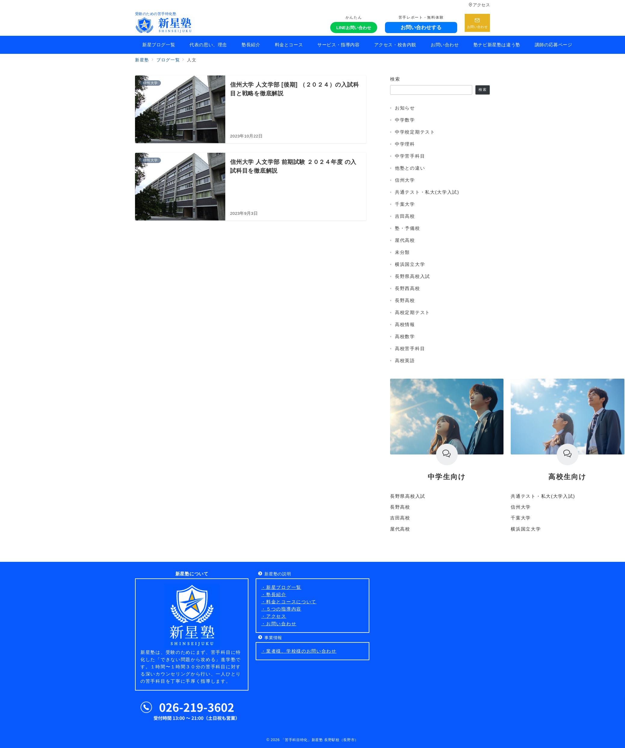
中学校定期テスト (415, 131)
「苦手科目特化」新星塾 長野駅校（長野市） (320, 740)
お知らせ (405, 107)
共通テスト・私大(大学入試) (427, 192)
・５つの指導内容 (281, 608)
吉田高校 (405, 216)
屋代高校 (405, 240)
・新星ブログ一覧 (281, 587)
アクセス (479, 5)
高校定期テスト (412, 312)
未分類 (402, 252)
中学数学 (405, 119)
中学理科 (405, 143)
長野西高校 (407, 288)
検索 (395, 79)
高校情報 (405, 324)
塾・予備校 (407, 228)
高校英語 (405, 360)
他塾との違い (410, 168)
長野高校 (405, 300)
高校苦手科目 (410, 348)
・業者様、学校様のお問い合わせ (299, 651)
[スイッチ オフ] (477, 23)
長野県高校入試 (412, 276)
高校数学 (405, 336)
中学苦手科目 (410, 156)
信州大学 (405, 180)
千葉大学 (405, 204)
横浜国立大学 (410, 264)
